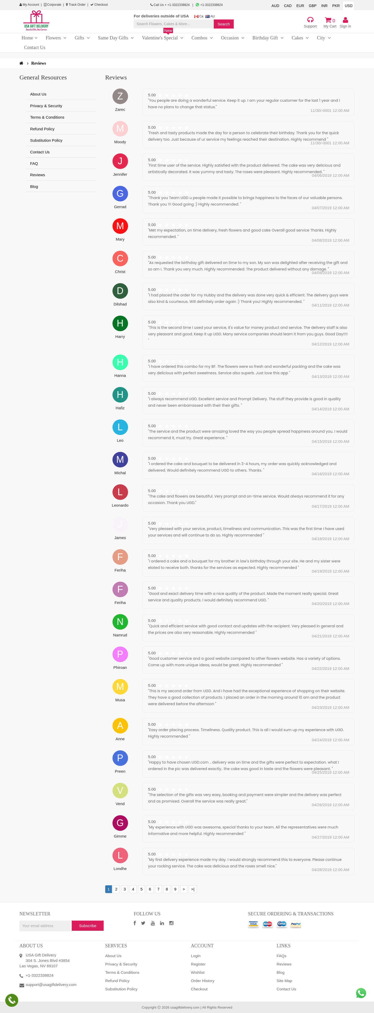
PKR (336, 6)
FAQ (34, 163)
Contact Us (40, 152)
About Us (38, 94)
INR (324, 6)
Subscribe (87, 925)
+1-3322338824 (209, 5)
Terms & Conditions (47, 117)
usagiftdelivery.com (184, 1007)
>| (193, 889)
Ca (198, 16)
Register (198, 964)
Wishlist (197, 972)
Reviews (38, 63)
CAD (288, 6)
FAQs (281, 956)
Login (196, 956)
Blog (34, 186)
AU (210, 16)
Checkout (99, 4)
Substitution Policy (46, 140)
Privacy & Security (46, 106)
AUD (275, 6)
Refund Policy (42, 129)
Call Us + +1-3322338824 (170, 5)
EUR (300, 6)
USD (348, 6)
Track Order (75, 4)
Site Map (284, 980)
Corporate (52, 4)
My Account (29, 4)
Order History (202, 980)
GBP (313, 6)
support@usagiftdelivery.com (51, 984)
